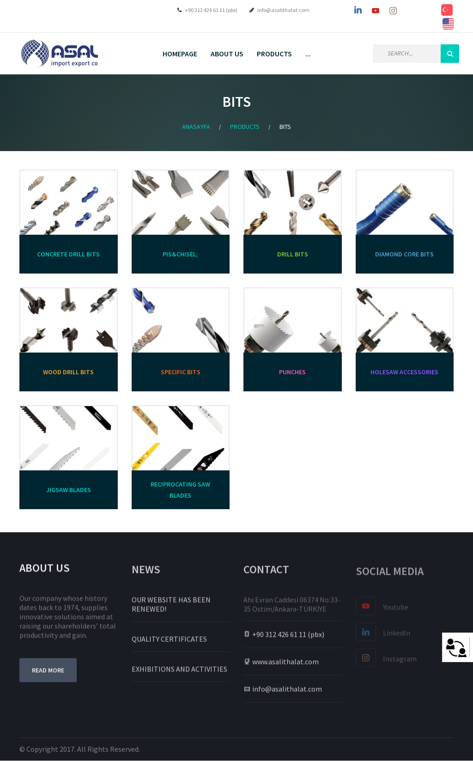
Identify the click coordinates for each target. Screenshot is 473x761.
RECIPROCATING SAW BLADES (180, 489)
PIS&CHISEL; (180, 254)
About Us (227, 53)
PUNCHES (292, 372)
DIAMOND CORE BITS (404, 254)
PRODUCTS (274, 53)
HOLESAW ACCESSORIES (404, 372)
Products (245, 126)
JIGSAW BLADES (68, 490)
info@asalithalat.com (283, 9)
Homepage (180, 53)
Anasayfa (196, 126)
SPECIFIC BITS (180, 372)
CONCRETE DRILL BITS (68, 254)
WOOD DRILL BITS (68, 372)
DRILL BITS (292, 254)
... (308, 53)
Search (450, 53)
